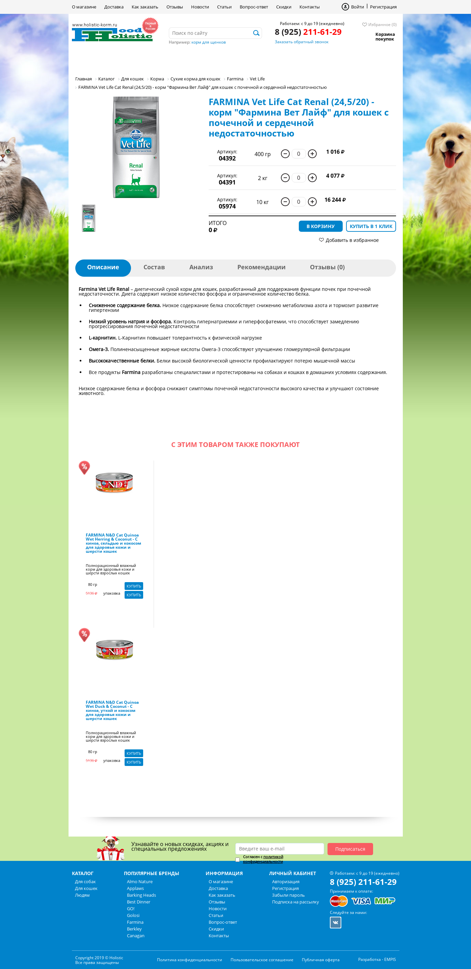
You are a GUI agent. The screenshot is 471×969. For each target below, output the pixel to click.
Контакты (309, 7)
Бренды (218, 59)
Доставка (114, 7)
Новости (200, 7)
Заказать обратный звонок (302, 42)
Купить (134, 586)
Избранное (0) (382, 24)
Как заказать (145, 7)
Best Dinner (138, 902)
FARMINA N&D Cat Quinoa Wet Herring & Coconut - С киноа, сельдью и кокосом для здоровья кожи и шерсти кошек (113, 543)
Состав (154, 267)
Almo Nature (140, 881)
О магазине (84, 7)
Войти (357, 7)
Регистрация (383, 7)
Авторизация (285, 881)
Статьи (224, 7)
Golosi (133, 915)
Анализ (201, 267)
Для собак (95, 59)
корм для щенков (208, 42)
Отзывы (174, 7)
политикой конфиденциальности (263, 859)
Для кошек (140, 59)
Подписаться (350, 849)
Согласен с (263, 859)
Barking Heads (141, 895)
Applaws (135, 888)
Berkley (134, 929)
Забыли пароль (288, 895)
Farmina (135, 922)
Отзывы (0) (327, 267)
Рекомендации (261, 267)
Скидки (283, 7)
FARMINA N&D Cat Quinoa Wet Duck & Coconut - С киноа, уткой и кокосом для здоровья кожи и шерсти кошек (112, 710)
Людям (182, 59)
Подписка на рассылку (295, 902)
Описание (103, 267)
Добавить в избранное (352, 240)
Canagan (136, 936)
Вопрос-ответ (254, 7)
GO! (130, 908)
